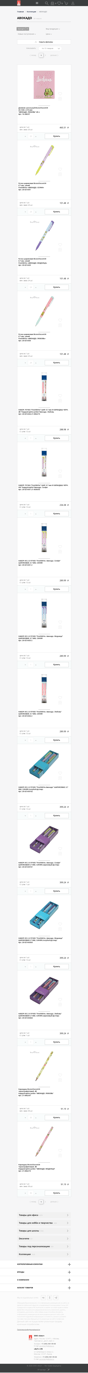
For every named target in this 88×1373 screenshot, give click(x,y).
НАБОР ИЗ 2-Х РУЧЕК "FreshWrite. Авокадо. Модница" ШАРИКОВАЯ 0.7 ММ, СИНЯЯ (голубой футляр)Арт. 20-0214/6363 (40, 940)
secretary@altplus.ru (46, 1346)
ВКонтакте (43, 1298)
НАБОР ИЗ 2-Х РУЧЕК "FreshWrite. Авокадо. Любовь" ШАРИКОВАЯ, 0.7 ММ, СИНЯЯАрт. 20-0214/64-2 (40, 714)
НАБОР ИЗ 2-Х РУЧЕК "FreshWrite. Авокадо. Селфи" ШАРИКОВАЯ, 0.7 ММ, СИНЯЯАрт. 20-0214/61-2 (39, 563)
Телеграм (56, 1298)
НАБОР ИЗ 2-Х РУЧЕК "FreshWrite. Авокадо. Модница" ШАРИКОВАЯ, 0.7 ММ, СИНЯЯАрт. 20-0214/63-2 (40, 638)
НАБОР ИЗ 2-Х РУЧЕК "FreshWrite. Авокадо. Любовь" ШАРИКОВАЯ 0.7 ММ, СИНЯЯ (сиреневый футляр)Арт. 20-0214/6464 (40, 1016)
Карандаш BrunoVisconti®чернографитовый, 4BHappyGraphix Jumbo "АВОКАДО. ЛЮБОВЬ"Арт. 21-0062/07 (35, 1092)
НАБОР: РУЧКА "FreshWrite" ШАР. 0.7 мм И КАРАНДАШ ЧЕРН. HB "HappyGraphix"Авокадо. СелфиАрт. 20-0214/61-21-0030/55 (43, 487)
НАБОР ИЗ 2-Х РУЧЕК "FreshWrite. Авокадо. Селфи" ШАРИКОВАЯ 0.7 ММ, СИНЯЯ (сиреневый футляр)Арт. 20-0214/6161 (39, 865)
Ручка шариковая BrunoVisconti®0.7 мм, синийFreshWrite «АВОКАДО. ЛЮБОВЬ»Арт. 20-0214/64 (32, 337)
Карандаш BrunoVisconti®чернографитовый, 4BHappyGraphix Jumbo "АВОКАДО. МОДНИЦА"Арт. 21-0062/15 (36, 1168)
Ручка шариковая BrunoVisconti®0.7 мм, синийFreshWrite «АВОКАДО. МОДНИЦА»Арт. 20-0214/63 (32, 262)
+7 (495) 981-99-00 (48, 1344)
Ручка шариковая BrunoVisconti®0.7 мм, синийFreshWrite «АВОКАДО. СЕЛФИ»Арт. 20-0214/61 (32, 187)
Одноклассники (49, 1298)
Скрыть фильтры (46, 42)
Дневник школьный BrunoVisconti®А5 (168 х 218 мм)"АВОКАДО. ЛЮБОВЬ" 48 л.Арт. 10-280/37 (33, 111)
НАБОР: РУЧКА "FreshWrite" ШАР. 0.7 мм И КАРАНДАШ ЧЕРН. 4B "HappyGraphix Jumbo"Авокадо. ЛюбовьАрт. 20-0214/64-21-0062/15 (43, 412)
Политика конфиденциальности (28, 1330)
